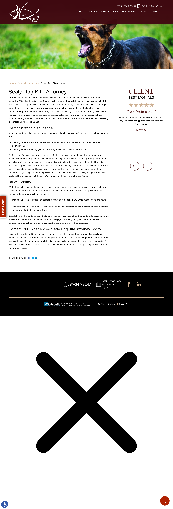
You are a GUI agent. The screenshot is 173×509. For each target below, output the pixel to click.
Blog (143, 11)
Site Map (101, 304)
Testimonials (129, 11)
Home (81, 11)
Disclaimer (112, 304)
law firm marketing (68, 305)
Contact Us (156, 11)
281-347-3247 (152, 6)
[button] (134, 166)
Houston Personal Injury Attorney (24, 83)
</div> (17, 499)
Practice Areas (109, 11)
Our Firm (92, 11)
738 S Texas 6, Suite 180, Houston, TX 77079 (111, 284)
